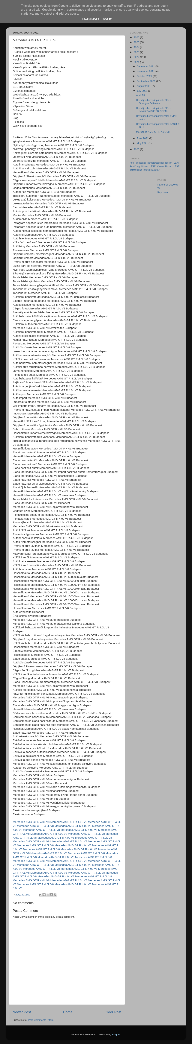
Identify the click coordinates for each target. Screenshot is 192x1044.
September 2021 (146, 81)
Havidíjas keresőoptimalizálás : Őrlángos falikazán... (153, 101)
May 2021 (142, 143)
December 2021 (146, 66)
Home (67, 1012)
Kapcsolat (163, 192)
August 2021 (144, 86)
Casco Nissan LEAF (168, 166)
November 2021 (146, 71)
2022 (137, 57)
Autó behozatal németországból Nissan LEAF (154, 163)
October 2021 (145, 76)
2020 (137, 149)
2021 (137, 62)
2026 (137, 37)
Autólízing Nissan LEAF (143, 166)
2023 (137, 52)
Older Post (113, 1012)
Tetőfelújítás (136, 170)
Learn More (90, 19)
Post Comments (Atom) (41, 1020)
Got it (107, 19)
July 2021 (142, 90)
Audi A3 (140, 95)
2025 (137, 42)
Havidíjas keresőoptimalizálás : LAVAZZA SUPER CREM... (153, 110)
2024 (137, 47)
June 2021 (143, 138)
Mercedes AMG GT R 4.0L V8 (31, 821)
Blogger (116, 1034)
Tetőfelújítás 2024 (151, 170)
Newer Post (22, 1012)
